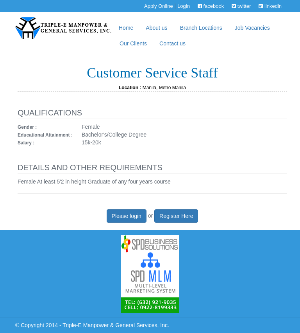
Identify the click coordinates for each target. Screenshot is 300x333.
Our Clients (133, 43)
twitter (241, 6)
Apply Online (158, 6)
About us (156, 28)
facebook (211, 6)
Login (183, 6)
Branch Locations (201, 28)
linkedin (270, 6)
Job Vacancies (252, 28)
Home (126, 28)
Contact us (172, 43)
